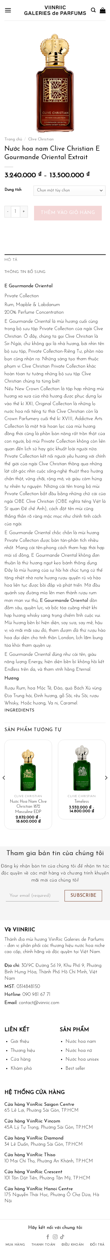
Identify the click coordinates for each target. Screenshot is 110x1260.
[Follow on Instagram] (55, 1237)
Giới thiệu (20, 1041)
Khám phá (21, 1068)
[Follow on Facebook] (47, 1237)
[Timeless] (81, 768)
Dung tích (12, 190)
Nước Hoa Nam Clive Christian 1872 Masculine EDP (28, 807)
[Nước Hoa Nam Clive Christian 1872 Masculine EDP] (28, 768)
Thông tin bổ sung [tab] (24, 272)
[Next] (106, 789)
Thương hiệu (23, 1050)
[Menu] (7, 10)
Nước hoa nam (80, 1041)
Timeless (82, 802)
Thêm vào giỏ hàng (68, 212)
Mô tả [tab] (10, 260)
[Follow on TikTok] (62, 1237)
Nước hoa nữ (78, 1050)
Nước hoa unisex (82, 1059)
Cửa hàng (21, 1059)
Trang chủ (13, 139)
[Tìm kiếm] (93, 10)
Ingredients (19, 710)
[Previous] (4, 789)
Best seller (75, 1068)
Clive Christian (41, 139)
